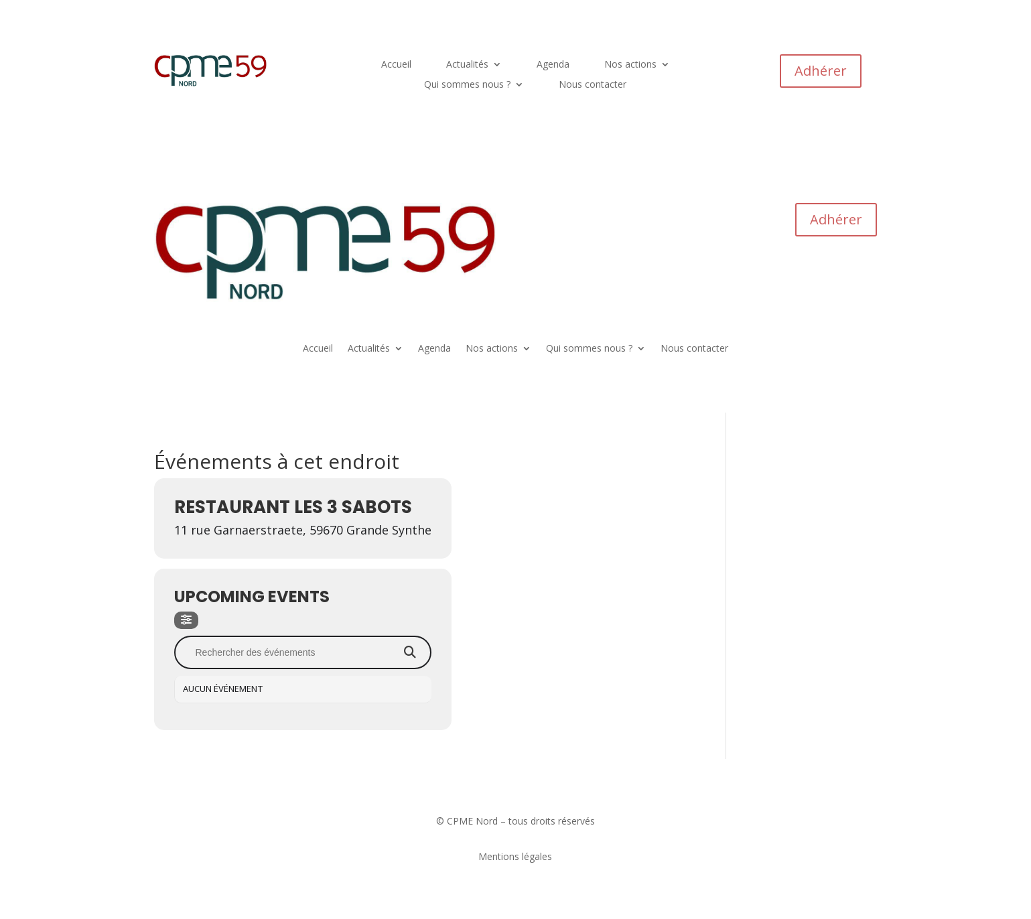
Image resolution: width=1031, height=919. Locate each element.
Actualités (467, 65)
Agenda (553, 65)
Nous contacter (592, 85)
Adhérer (821, 71)
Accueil (396, 65)
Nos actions (630, 65)
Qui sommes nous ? (467, 85)
